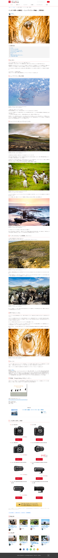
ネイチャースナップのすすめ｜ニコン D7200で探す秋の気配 (23, 526)
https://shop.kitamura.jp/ (29, 508)
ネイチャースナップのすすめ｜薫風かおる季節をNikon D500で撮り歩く (34, 526)
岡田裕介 (12, 13)
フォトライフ (25, 4)
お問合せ (39, 555)
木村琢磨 (34, 545)
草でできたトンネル (13, 52)
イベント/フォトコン (40, 4)
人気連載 (32, 4)
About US (35, 555)
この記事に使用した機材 (14, 56)
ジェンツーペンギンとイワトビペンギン (16, 50)
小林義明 (23, 528)
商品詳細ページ (18, 439)
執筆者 (47, 4)
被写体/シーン (18, 4)
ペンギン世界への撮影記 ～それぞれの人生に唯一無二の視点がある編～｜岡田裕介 (45, 526)
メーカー (11, 4)
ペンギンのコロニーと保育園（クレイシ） (16, 51)
